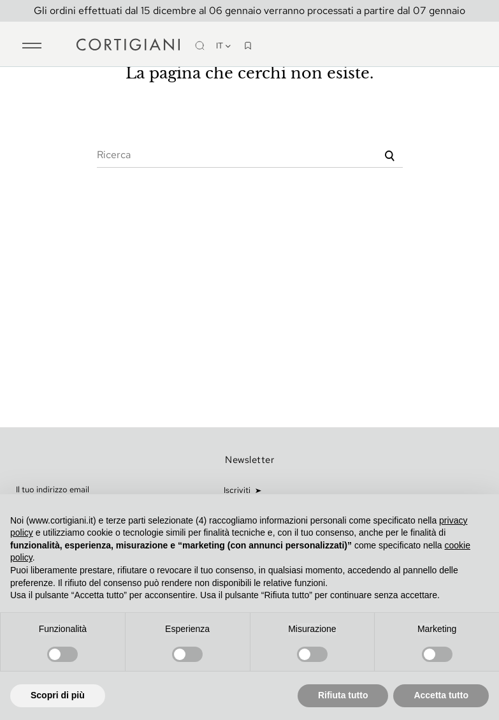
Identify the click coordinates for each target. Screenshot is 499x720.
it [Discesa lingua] (224, 45)
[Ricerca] (250, 155)
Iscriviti (238, 490)
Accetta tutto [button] (441, 695)
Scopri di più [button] (58, 695)
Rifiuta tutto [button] (343, 695)
